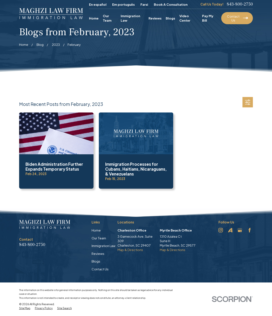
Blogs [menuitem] (170, 18)
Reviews (98, 253)
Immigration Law (103, 246)
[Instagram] (220, 230)
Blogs (96, 261)
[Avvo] (230, 230)
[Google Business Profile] (240, 230)
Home (96, 230)
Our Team (99, 238)
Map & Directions (130, 250)
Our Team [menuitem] (107, 18)
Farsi (144, 4)
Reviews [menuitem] (155, 18)
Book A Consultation (171, 4)
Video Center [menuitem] (184, 18)
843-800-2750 (240, 4)
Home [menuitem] (94, 18)
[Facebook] (249, 230)
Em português (123, 4)
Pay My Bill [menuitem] (207, 18)
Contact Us (100, 269)
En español (97, 4)
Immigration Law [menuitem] (130, 18)
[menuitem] (24, 308)
